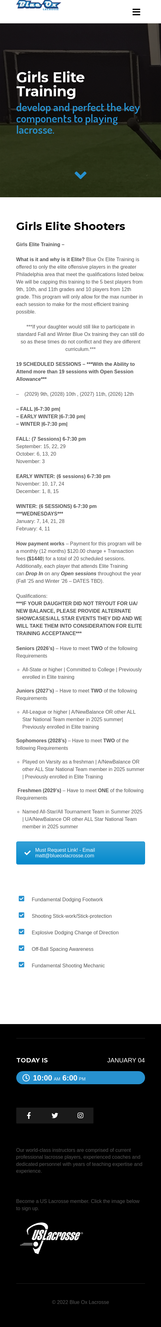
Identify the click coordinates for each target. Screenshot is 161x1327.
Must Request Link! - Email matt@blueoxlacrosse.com (59, 852)
